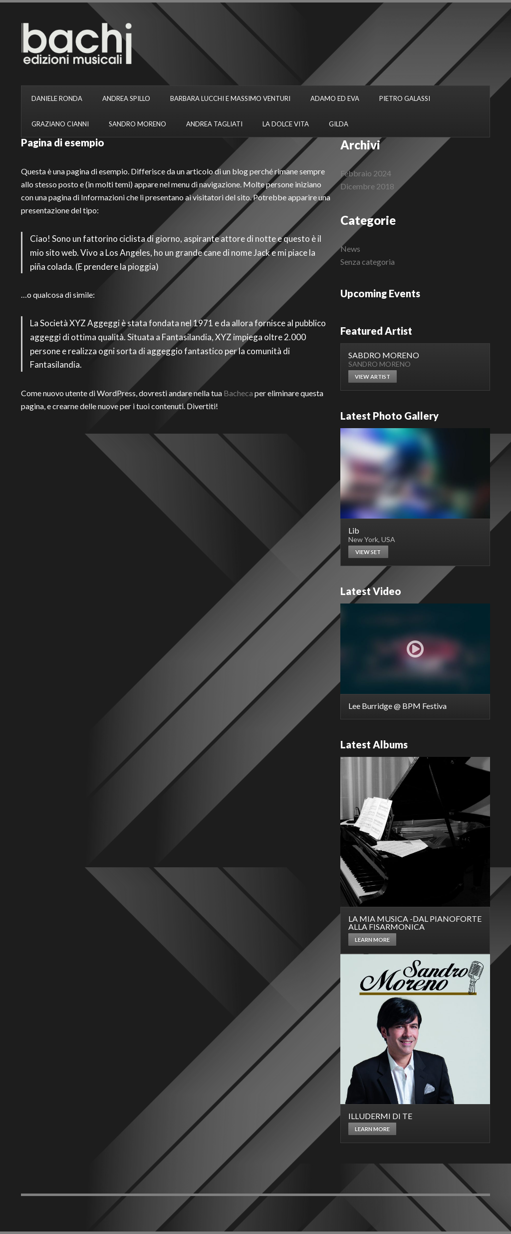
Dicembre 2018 (367, 186)
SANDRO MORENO (137, 124)
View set (368, 552)
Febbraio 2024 (365, 173)
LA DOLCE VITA (285, 124)
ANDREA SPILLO (126, 98)
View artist (372, 376)
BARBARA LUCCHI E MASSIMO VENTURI (230, 98)
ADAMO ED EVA (334, 98)
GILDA (338, 124)
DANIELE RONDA (56, 98)
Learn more (372, 939)
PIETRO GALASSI (404, 98)
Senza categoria (367, 261)
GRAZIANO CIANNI (60, 124)
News (350, 248)
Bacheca (238, 393)
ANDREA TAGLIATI (214, 124)
